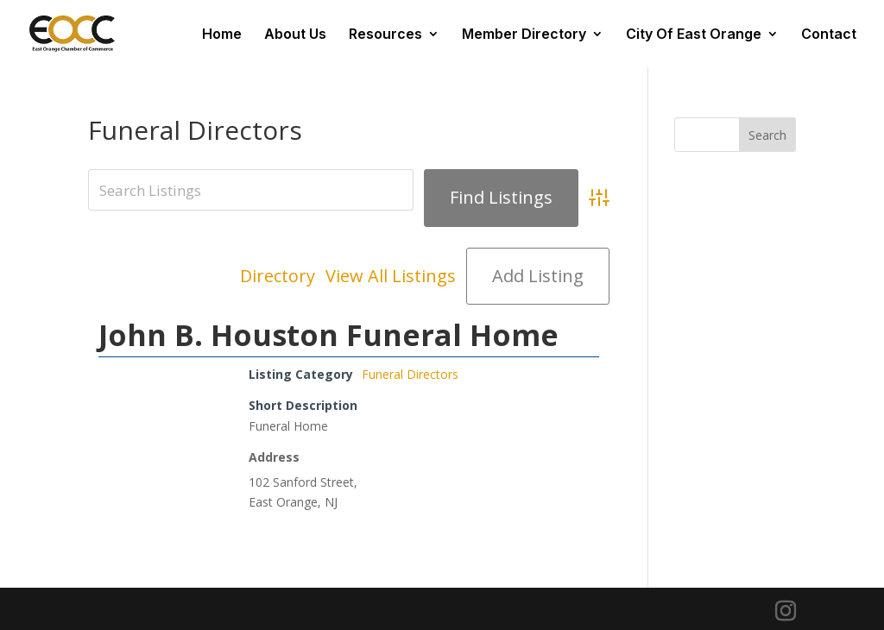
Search (767, 135)
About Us (295, 35)
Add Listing (538, 275)
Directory (277, 276)
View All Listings (390, 276)
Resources (385, 35)
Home (222, 35)
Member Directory (524, 35)
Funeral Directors (410, 374)
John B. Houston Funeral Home (328, 335)
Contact (828, 35)
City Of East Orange (693, 35)
